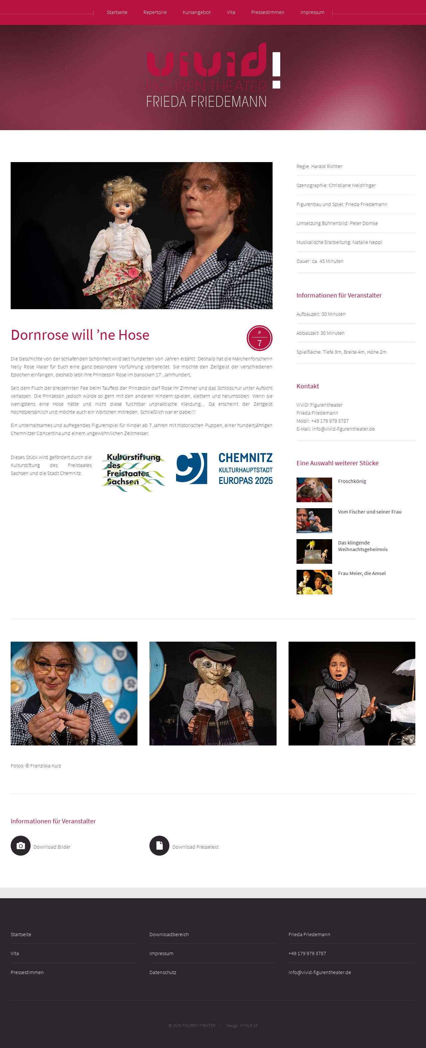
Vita (15, 953)
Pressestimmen (27, 972)
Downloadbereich (169, 934)
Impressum (161, 953)
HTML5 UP (249, 1025)
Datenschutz (162, 972)
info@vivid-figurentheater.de (343, 428)
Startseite (21, 934)
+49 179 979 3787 (330, 420)
